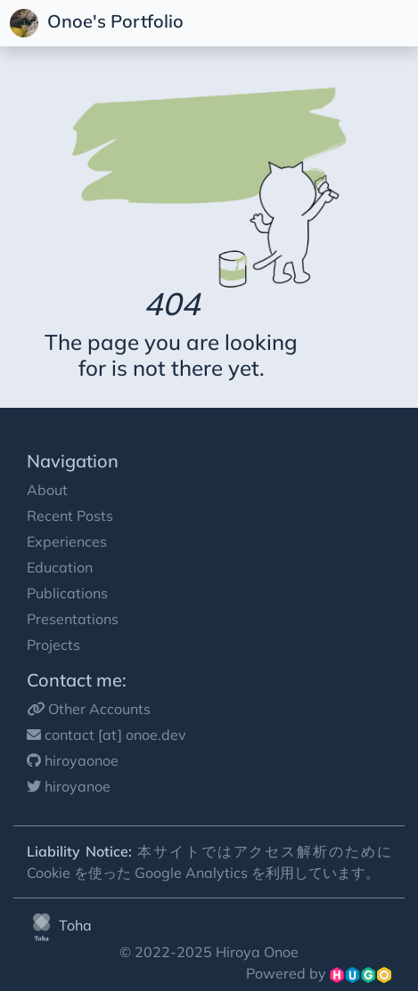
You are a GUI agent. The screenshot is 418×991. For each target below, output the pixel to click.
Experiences (67, 541)
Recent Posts (70, 515)
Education (60, 567)
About (47, 490)
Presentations (73, 619)
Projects (53, 645)
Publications (67, 593)
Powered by (318, 973)
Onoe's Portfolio (99, 23)
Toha (59, 925)
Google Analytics (191, 872)
